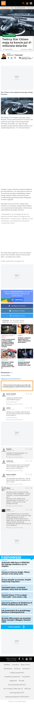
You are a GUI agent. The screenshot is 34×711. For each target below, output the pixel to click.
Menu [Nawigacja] (31, 3)
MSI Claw (28, 689)
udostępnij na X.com (17, 316)
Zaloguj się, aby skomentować (10, 379)
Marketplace (8, 669)
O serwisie (15, 665)
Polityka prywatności (17, 673)
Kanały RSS (26, 677)
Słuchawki (21, 360)
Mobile (20, 335)
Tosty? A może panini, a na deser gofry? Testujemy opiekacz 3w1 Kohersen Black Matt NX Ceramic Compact (8, 342)
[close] (32, 291)
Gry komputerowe (18, 320)
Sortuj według (6, 375)
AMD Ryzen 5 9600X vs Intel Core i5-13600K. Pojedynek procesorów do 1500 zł (7, 365)
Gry (11, 320)
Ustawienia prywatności (12, 677)
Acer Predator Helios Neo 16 (13, 689)
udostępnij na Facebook (17, 306)
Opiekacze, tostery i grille (7, 336)
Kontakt (21, 681)
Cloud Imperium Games (17, 322)
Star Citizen (4, 117)
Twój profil (27, 3)
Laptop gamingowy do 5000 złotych (17, 697)
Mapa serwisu (25, 665)
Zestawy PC (26, 669)
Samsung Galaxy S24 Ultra (17, 685)
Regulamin (13, 681)
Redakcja (7, 665)
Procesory (4, 360)
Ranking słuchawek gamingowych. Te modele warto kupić (24, 363)
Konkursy (17, 669)
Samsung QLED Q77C (17, 693)
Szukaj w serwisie (23, 3)
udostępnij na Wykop (17, 311)
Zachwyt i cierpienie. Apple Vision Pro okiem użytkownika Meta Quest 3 (24, 340)
